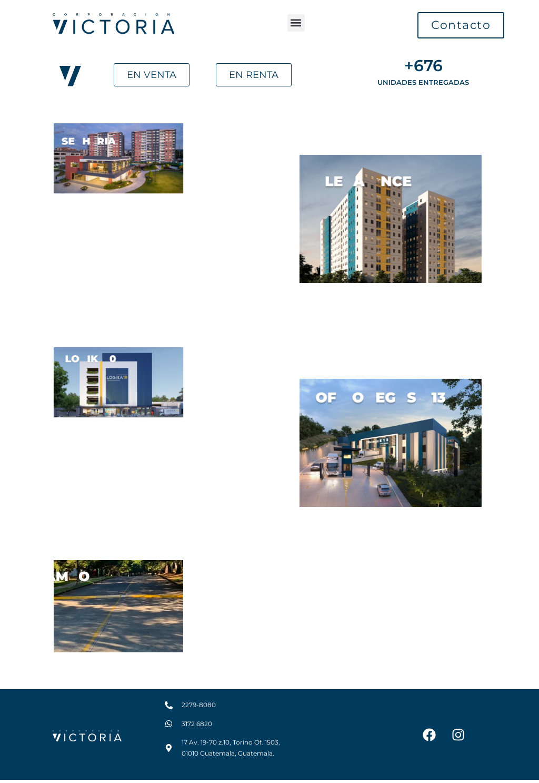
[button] (296, 23)
